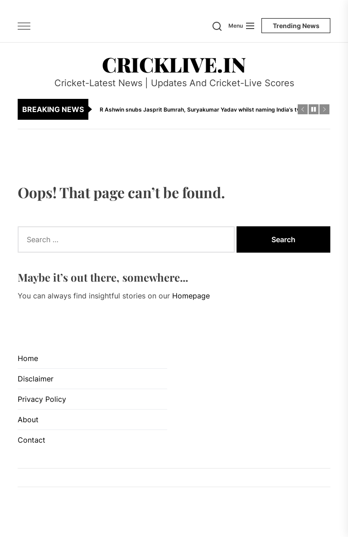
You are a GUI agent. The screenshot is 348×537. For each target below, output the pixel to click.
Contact (31, 439)
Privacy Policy (42, 399)
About (28, 419)
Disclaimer (35, 378)
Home (28, 358)
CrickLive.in (174, 64)
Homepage (191, 295)
